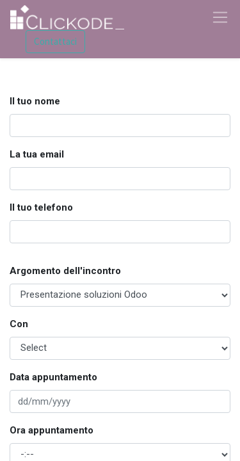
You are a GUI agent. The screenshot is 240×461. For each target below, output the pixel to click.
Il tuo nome (35, 101)
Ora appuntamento (51, 430)
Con (19, 324)
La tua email (37, 154)
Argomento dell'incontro (65, 271)
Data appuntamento (53, 377)
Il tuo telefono (41, 207)
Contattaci (55, 41)
